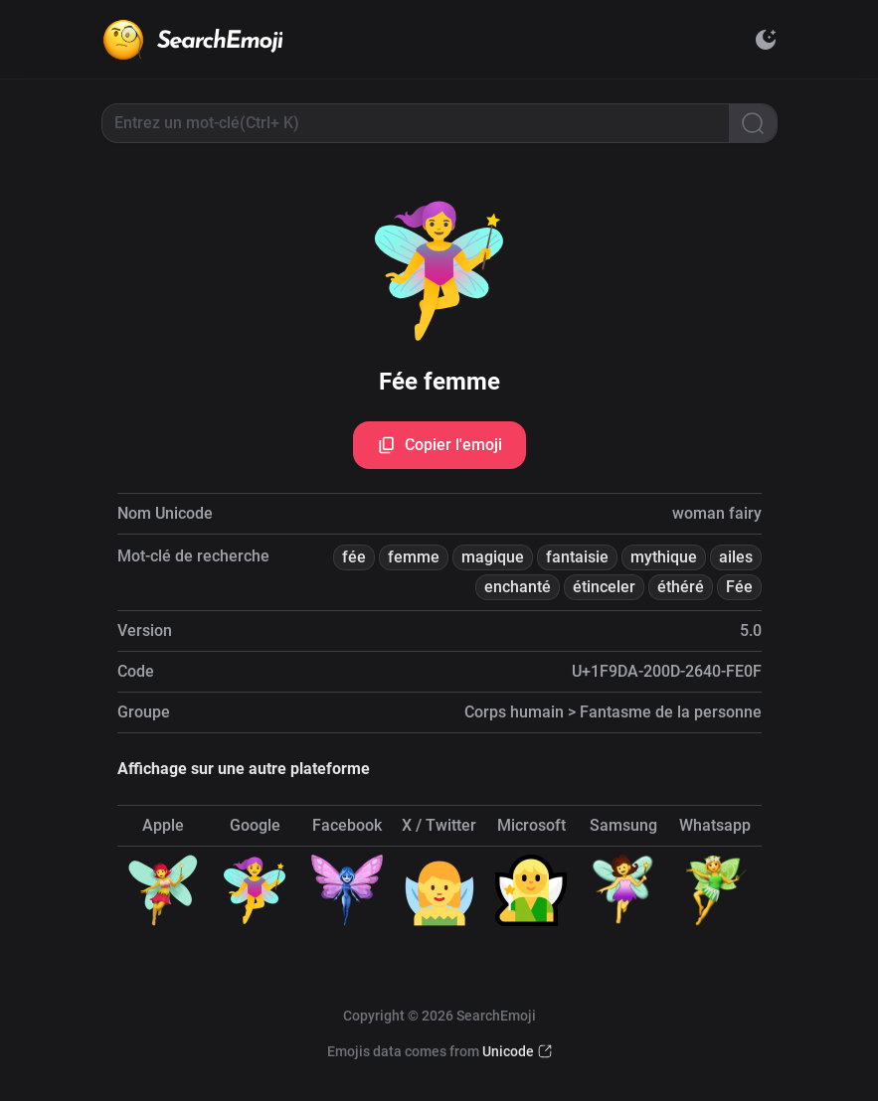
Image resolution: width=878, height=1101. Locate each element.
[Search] (753, 123)
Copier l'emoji (439, 445)
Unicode (508, 1051)
